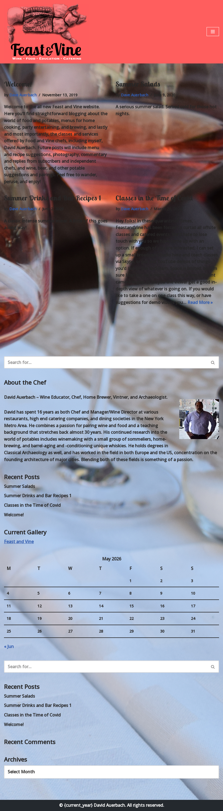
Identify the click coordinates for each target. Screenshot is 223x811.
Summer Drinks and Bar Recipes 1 (52, 198)
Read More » (200, 302)
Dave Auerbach (23, 94)
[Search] (105, 362)
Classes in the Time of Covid (154, 198)
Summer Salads (138, 84)
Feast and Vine (19, 541)
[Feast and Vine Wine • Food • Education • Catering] (46, 32)
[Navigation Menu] (213, 31)
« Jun (9, 646)
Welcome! (18, 84)
